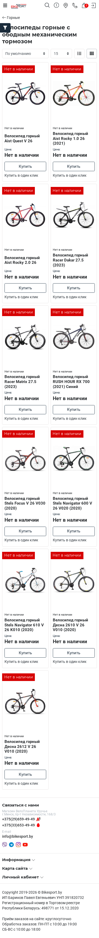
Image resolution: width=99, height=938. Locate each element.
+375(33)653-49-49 (18, 825)
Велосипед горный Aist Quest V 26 (22, 138)
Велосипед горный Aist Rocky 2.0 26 (22, 260)
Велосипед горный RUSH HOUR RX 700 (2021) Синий (71, 381)
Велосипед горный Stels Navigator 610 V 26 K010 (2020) (24, 625)
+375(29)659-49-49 (18, 819)
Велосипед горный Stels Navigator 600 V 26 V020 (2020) (72, 503)
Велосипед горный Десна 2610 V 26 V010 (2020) (70, 625)
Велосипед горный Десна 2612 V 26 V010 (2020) (22, 746)
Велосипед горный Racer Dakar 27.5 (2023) (70, 260)
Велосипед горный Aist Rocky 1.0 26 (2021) (70, 138)
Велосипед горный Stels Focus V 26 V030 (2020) (24, 503)
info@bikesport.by (17, 836)
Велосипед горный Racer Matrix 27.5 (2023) (22, 381)
